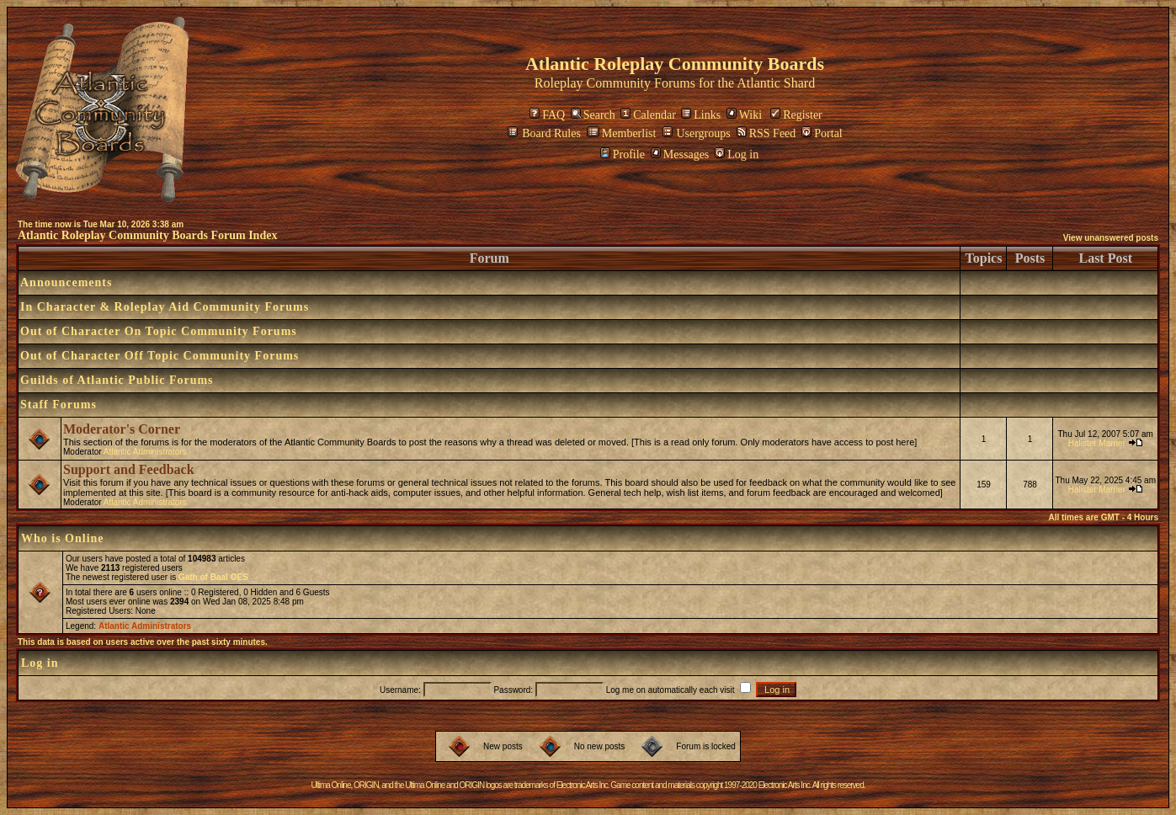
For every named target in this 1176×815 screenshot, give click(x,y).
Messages (680, 154)
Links (701, 115)
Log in (736, 154)
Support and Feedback (128, 469)
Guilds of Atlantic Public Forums (117, 380)
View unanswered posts (1110, 237)
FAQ (547, 115)
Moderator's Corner (121, 429)
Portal (821, 133)
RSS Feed (766, 133)
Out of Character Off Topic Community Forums (159, 355)
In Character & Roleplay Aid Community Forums (164, 307)
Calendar (648, 115)
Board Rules (544, 133)
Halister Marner (1096, 443)
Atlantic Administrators (145, 451)
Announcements (66, 282)
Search (593, 115)
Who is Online (62, 538)
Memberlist (622, 133)
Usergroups (696, 133)
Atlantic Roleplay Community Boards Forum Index (147, 235)
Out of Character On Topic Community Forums (158, 331)
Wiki (744, 115)
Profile (622, 154)
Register (796, 115)
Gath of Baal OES (213, 577)
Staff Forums (58, 404)
